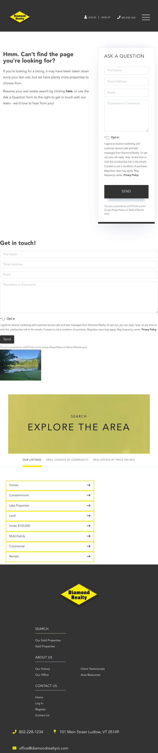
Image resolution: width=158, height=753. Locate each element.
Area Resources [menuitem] (126, 612)
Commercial (17, 520)
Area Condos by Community (67, 464)
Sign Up (99, 18)
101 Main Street (95, 670)
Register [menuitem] (49, 647)
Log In (81, 18)
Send (126, 193)
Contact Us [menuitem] (51, 653)
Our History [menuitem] (86, 606)
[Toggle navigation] (146, 18)
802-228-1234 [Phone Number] (123, 18)
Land (88, 500)
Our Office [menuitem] (86, 612)
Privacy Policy (130, 177)
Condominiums (94, 490)
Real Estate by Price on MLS (114, 464)
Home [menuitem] (47, 635)
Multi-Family (92, 510)
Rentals (89, 520)
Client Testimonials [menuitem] (128, 606)
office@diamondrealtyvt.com (44, 686)
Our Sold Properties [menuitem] (21, 606)
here (69, 93)
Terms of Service (136, 212)
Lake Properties (19, 500)
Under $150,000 (20, 510)
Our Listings (32, 464)
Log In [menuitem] (48, 641)
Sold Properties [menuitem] (18, 612)
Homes (14, 489)
